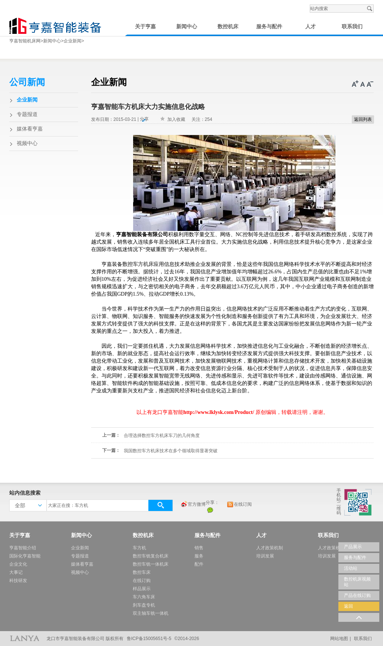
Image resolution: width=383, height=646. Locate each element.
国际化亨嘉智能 (25, 556)
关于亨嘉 (145, 26)
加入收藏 (176, 119)
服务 (198, 556)
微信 (210, 510)
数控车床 (142, 572)
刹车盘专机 (144, 605)
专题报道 (27, 114)
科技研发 (18, 580)
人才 (310, 26)
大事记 (16, 572)
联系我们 (352, 26)
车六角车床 (144, 597)
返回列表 (363, 119)
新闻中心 (186, 26)
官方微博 (193, 504)
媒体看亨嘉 (30, 129)
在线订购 (142, 580)
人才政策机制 (269, 547)
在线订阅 (239, 504)
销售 (198, 547)
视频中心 (27, 143)
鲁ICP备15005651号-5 (149, 638)
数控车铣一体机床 (150, 564)
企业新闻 (72, 41)
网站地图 (339, 638)
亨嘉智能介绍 (22, 547)
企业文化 (18, 564)
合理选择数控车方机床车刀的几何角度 (162, 435)
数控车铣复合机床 (150, 556)
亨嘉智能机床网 (25, 41)
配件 (198, 564)
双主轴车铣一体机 (150, 613)
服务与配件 (269, 26)
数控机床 (228, 26)
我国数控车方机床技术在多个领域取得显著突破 (171, 450)
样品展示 (142, 588)
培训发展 (265, 556)
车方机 (139, 547)
